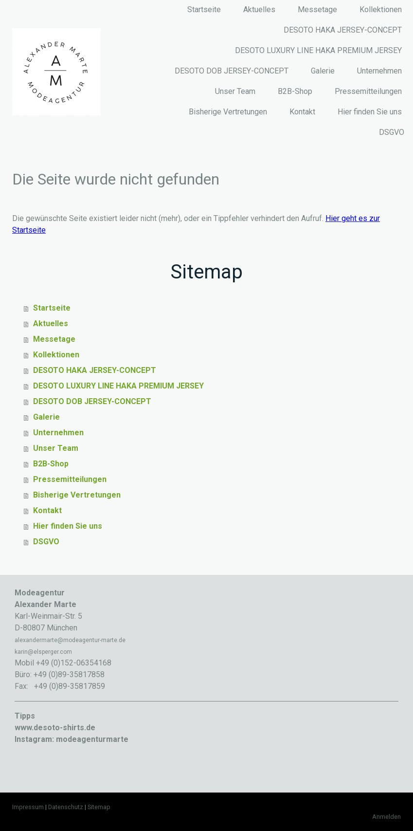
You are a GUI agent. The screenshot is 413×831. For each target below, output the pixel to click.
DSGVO (391, 132)
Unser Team (235, 91)
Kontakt (302, 111)
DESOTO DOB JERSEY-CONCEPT (231, 70)
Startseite (204, 9)
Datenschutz (65, 807)
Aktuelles (259, 9)
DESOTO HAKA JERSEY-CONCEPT (343, 30)
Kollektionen (380, 9)
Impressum (28, 807)
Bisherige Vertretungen (228, 111)
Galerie (323, 70)
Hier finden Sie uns (370, 111)
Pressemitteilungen (368, 91)
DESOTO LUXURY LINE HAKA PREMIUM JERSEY (318, 50)
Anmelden (386, 816)
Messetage (317, 9)
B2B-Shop (295, 91)
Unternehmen (379, 70)
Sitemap (99, 807)
